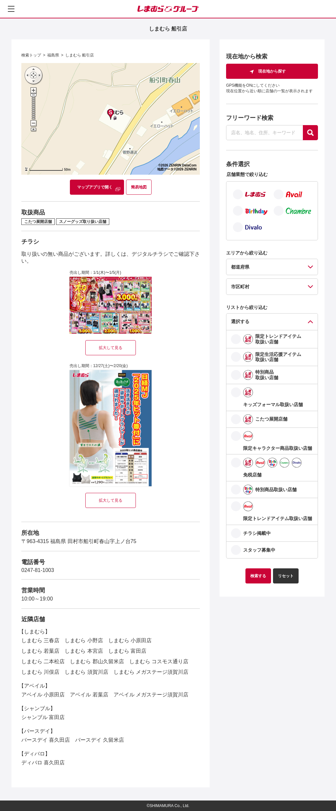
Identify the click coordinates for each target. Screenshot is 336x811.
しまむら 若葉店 (40, 651)
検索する (258, 576)
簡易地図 (139, 187)
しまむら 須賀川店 (86, 672)
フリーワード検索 (249, 118)
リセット (286, 576)
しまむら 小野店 (84, 640)
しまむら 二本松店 (43, 661)
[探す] (310, 132)
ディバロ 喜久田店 (43, 762)
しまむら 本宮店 (84, 651)
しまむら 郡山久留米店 (97, 661)
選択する (240, 321)
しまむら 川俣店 (40, 672)
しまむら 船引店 (79, 55)
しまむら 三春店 (40, 640)
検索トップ (31, 55)
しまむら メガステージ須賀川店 (151, 672)
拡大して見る (110, 347)
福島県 (53, 55)
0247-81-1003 (37, 570)
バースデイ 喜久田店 (45, 740)
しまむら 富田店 (127, 651)
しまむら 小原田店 (130, 640)
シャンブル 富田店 (43, 717)
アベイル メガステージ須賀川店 (151, 694)
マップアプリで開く (95, 187)
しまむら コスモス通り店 (158, 661)
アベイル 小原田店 (43, 694)
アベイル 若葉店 (89, 694)
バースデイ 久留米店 (99, 740)
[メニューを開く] (11, 9)
